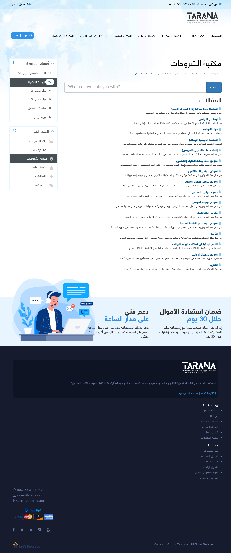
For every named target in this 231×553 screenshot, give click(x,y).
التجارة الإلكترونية (63, 36)
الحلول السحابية (171, 36)
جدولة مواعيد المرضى (207, 192)
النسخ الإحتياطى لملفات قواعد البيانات (197, 244)
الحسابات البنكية (209, 421)
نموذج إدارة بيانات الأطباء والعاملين (199, 161)
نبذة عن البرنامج (210, 119)
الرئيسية (216, 36)
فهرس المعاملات (209, 213)
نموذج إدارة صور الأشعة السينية (201, 223)
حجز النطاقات (196, 36)
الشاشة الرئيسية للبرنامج (205, 140)
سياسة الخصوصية (189, 393)
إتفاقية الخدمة (208, 393)
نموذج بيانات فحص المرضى (203, 182)
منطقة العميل (210, 410)
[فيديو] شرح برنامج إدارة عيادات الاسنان (196, 109)
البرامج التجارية (171, 73)
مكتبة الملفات (42, 167)
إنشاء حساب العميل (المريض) (202, 150)
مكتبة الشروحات (191, 73)
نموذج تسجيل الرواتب (207, 255)
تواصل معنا (22, 35)
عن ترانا (214, 416)
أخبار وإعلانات (42, 150)
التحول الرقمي (123, 36)
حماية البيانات (146, 36)
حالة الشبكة (43, 176)
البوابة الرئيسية (211, 73)
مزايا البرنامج (212, 130)
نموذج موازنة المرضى (207, 202)
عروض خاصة (211, 4)
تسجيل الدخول (20, 4)
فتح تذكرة (44, 185)
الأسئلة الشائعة (210, 427)
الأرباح (216, 234)
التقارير (216, 265)
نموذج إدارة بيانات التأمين (205, 171)
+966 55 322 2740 (184, 4)
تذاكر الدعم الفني (40, 141)
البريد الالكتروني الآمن (93, 36)
